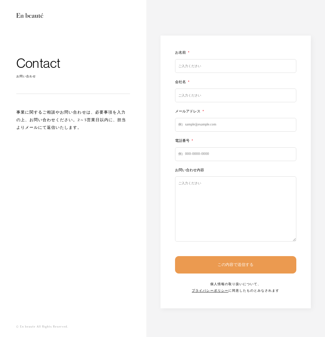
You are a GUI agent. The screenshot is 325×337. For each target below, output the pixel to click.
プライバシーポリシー (210, 290)
